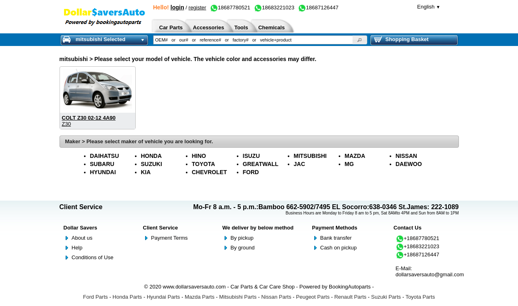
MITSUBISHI (310, 156)
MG (349, 164)
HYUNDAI (103, 172)
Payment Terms (169, 238)
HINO (199, 156)
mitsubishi (74, 59)
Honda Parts (127, 297)
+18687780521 (417, 238)
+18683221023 (417, 246)
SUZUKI (151, 164)
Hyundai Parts (163, 297)
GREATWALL (261, 164)
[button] (360, 39)
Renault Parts (350, 297)
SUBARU (102, 164)
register (197, 7)
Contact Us (408, 228)
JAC (299, 164)
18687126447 (318, 7)
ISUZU (251, 156)
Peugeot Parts (312, 297)
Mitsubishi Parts (238, 297)
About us (82, 238)
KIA (146, 172)
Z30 (66, 124)
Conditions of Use (93, 257)
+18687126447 (417, 254)
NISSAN (406, 156)
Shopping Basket (401, 39)
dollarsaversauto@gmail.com (430, 274)
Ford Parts (95, 297)
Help (77, 248)
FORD (251, 172)
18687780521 (230, 7)
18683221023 (274, 7)
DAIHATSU (104, 156)
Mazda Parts (199, 297)
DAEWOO (409, 164)
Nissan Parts (276, 297)
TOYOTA (203, 164)
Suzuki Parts (386, 297)
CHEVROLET (209, 172)
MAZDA (355, 156)
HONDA (151, 156)
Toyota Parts (420, 297)
